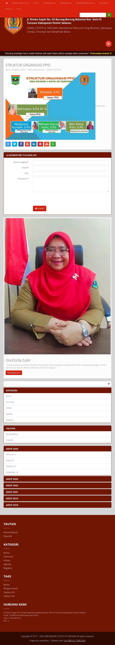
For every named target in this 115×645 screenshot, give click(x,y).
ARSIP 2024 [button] (12, 448)
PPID (9, 9)
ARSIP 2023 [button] (12, 478)
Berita (8, 396)
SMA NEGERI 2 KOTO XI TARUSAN (60, 636)
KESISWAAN (49, 3)
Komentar (23, 178)
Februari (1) (11, 454)
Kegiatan (9, 419)
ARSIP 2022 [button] (12, 485)
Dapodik (9, 440)
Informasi (10, 402)
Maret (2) (10, 460)
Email (25, 167)
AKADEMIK (66, 3)
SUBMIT (39, 208)
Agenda (9, 414)
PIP (18, 9)
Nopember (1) (12, 472)
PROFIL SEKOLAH (20, 3)
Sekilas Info (9, 592)
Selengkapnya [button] (13, 372)
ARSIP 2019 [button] (12, 498)
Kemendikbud (12, 434)
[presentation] (55, 199)
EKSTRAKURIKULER (85, 3)
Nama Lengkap (20, 162)
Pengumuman (11, 588)
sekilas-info (9, 595)
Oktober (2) (11, 466)
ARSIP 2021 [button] (12, 491)
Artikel (9, 408)
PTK (36, 3)
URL (26, 173)
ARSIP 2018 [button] (12, 504)
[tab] (57, 449)
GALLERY (104, 3)
